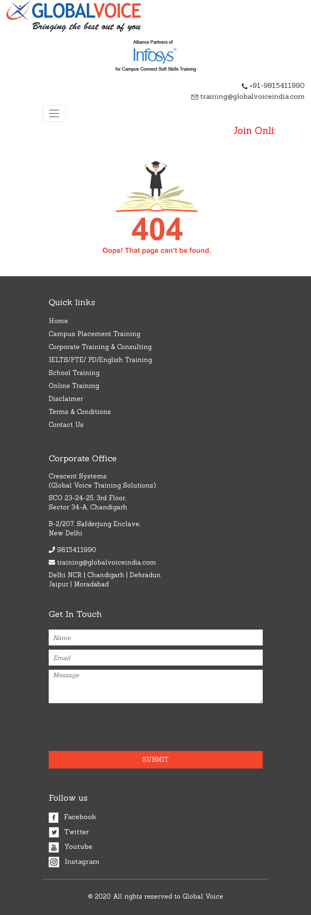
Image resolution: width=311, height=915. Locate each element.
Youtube (70, 846)
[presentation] (98, 723)
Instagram (74, 861)
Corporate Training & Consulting (100, 347)
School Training (74, 373)
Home (58, 321)
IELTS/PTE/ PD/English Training (100, 360)
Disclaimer (66, 399)
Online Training (74, 386)
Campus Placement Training (94, 334)
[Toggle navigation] (54, 113)
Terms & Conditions (80, 412)
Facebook (72, 816)
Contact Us (66, 425)
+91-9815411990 (273, 85)
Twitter (69, 832)
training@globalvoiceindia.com (248, 96)
